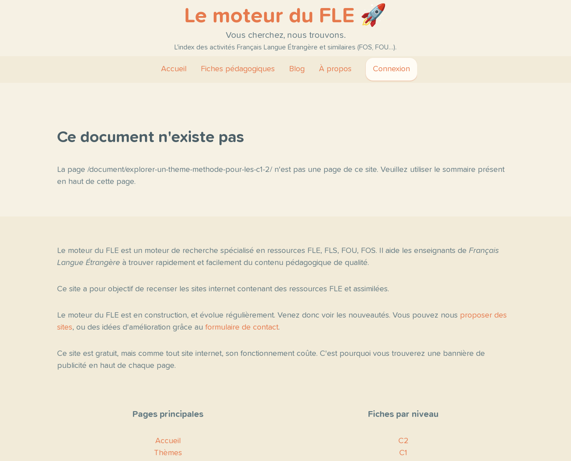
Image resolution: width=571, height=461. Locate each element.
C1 (403, 453)
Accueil (173, 69)
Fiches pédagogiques (238, 69)
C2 (403, 441)
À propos (335, 69)
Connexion (391, 69)
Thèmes (168, 453)
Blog (297, 69)
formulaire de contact (241, 327)
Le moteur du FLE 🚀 (285, 16)
